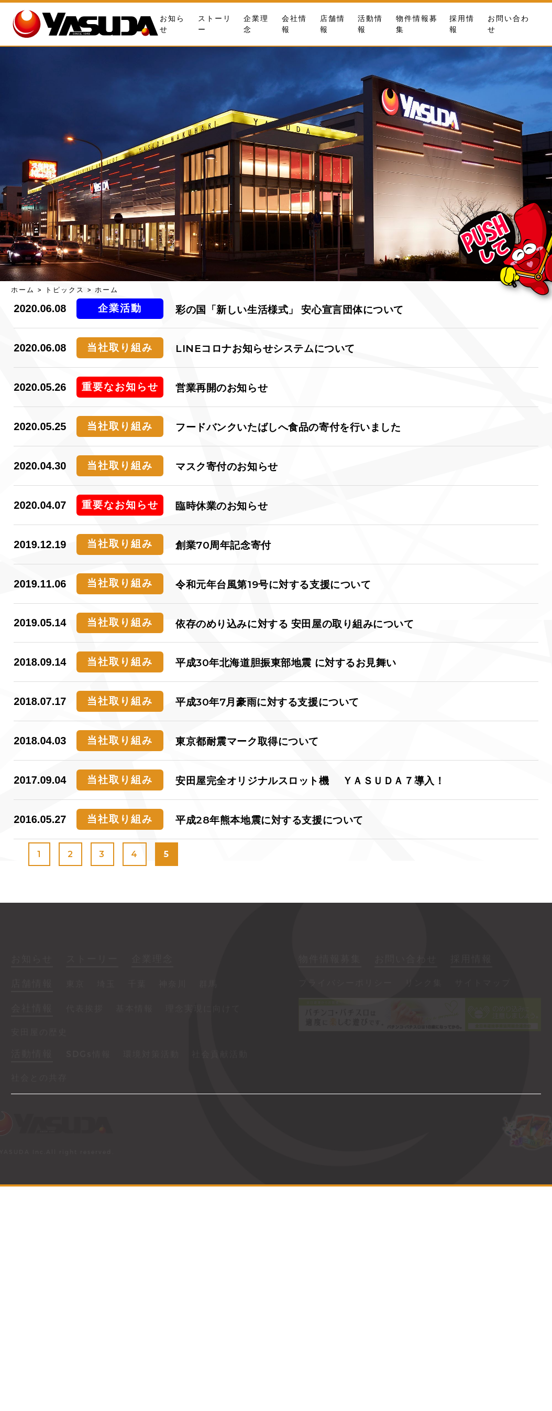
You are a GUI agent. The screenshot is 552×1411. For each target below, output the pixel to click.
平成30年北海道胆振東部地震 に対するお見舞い (285, 663)
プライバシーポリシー (346, 984)
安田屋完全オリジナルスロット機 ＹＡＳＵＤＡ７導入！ (310, 781)
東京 (75, 985)
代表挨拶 (85, 1010)
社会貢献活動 (220, 1056)
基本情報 (134, 1010)
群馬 (208, 985)
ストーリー (92, 960)
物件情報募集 (330, 960)
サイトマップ (483, 984)
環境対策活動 (151, 1056)
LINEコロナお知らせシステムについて (265, 349)
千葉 (137, 985)
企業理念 (152, 960)
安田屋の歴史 (39, 1034)
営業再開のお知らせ (221, 388)
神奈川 (173, 985)
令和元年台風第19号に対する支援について (273, 585)
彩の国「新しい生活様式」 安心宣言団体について (289, 310)
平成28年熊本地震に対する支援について (269, 820)
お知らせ (32, 960)
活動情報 (32, 1055)
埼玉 (106, 985)
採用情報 (471, 960)
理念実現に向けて (203, 1010)
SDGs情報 (88, 1056)
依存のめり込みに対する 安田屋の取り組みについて (294, 624)
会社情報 (32, 1010)
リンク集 (424, 984)
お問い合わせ (405, 960)
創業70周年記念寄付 (223, 545)
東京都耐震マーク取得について (247, 741)
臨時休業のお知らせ (221, 506)
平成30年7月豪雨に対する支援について (267, 702)
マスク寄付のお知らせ (226, 467)
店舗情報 (32, 985)
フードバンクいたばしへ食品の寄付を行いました (288, 427)
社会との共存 (39, 1079)
